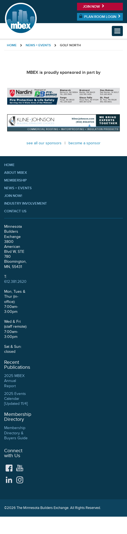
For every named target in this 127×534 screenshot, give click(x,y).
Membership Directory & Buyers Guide (16, 432)
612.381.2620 (15, 281)
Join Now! (13, 196)
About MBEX (15, 172)
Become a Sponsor (84, 143)
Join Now (93, 6)
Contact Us (15, 211)
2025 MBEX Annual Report (14, 380)
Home (12, 45)
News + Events (38, 45)
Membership (15, 180)
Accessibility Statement (79, 525)
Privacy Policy (111, 525)
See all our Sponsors (44, 143)
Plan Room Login (100, 16)
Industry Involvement (25, 203)
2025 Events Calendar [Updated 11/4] (16, 398)
